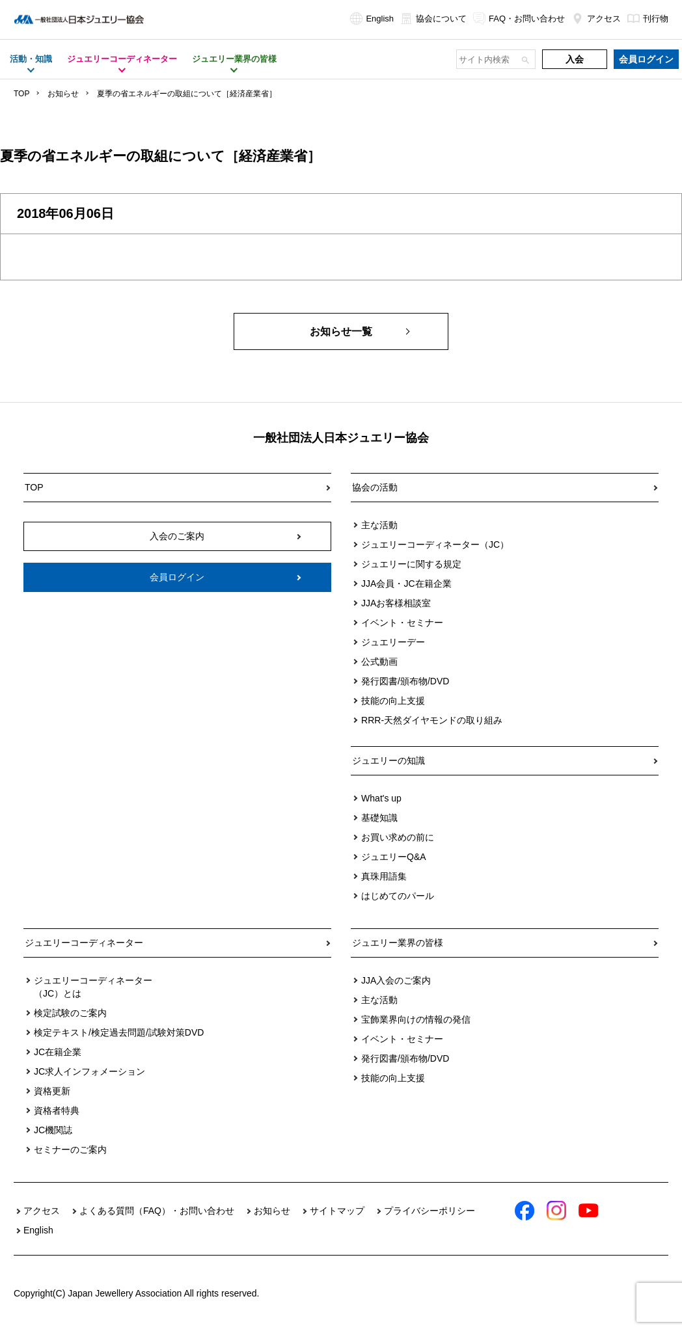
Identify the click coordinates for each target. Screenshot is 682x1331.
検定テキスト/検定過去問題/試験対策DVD (119, 1032)
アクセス (596, 18)
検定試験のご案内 (70, 1013)
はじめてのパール (397, 896)
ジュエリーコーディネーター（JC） (435, 544)
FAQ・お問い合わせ (519, 18)
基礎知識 (379, 818)
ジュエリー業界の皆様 (397, 942)
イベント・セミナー (402, 622)
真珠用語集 (384, 876)
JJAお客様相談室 (396, 603)
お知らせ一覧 (341, 331)
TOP (21, 93)
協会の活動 (375, 487)
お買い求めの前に (397, 837)
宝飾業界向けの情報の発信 (416, 1019)
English (372, 18)
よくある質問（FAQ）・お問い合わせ (156, 1210)
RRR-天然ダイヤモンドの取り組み (431, 720)
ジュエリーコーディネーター (84, 942)
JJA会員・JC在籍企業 (406, 583)
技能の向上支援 (393, 700)
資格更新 (52, 1091)
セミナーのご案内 (70, 1149)
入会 (575, 59)
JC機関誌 (53, 1130)
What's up (381, 798)
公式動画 (379, 661)
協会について (433, 18)
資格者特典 (56, 1110)
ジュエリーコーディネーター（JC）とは (93, 987)
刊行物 (647, 18)
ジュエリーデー (393, 642)
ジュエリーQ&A (393, 857)
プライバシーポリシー (429, 1210)
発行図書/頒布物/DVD (405, 681)
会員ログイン (646, 59)
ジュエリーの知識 (388, 760)
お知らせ (63, 93)
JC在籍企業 (57, 1052)
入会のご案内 (177, 536)
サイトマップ (337, 1210)
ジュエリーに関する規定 (411, 564)
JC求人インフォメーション (89, 1071)
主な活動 (379, 525)
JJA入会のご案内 (396, 980)
